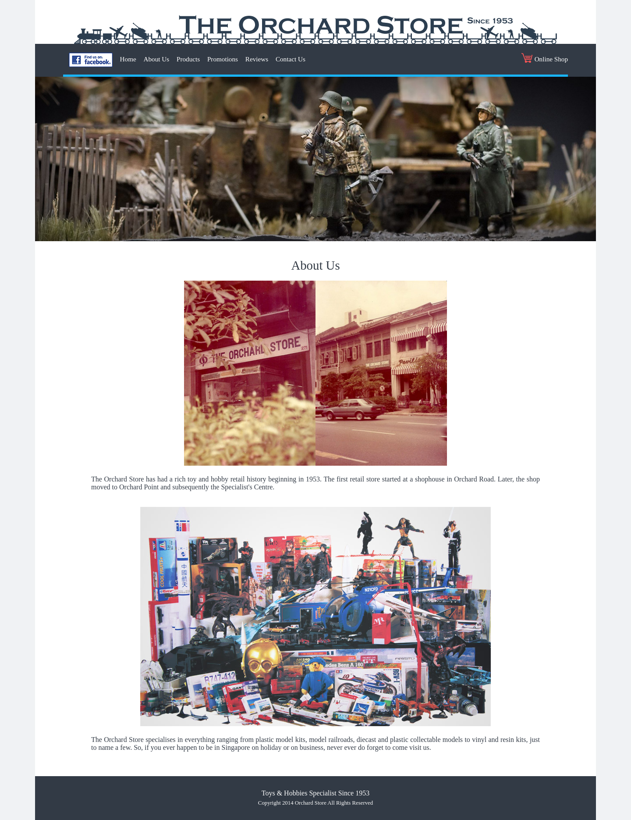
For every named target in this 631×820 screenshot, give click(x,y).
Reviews (256, 59)
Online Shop (544, 58)
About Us (157, 59)
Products (188, 59)
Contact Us (290, 59)
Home (128, 59)
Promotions (222, 59)
